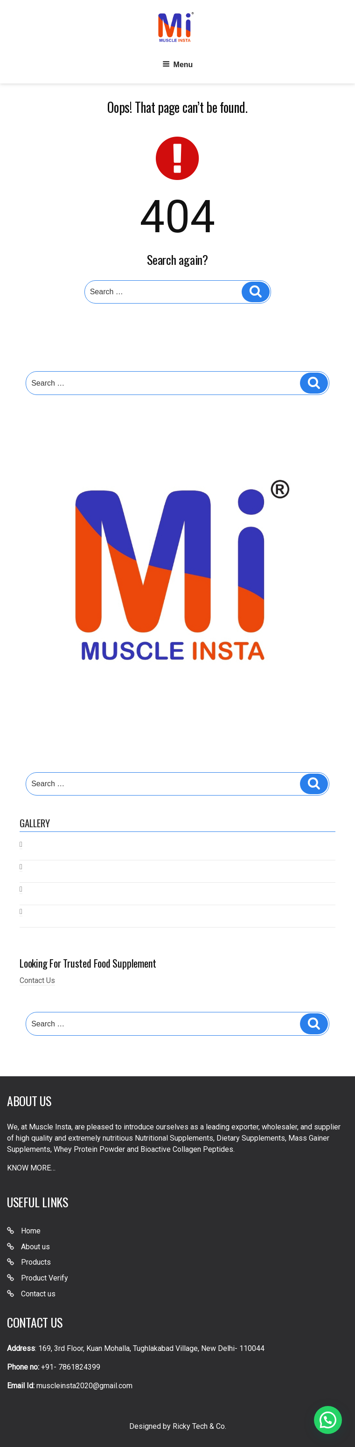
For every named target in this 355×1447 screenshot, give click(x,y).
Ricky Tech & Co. (199, 1426)
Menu (177, 64)
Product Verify (44, 1278)
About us (35, 1246)
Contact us (38, 1293)
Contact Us (37, 980)
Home (31, 1230)
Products (36, 1262)
